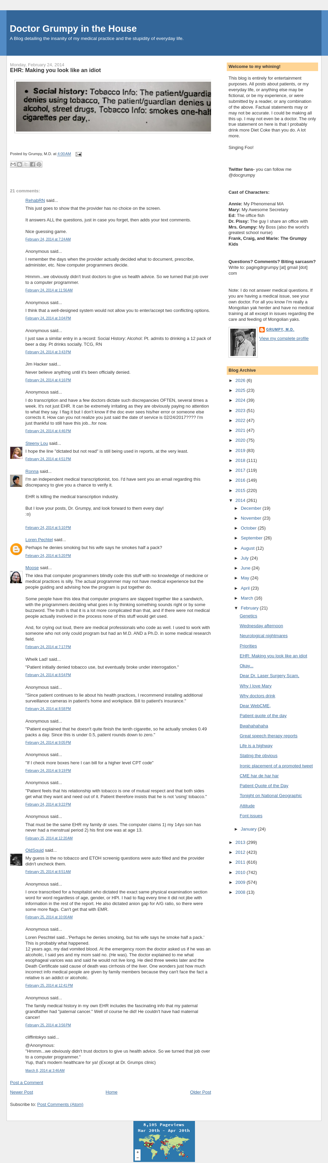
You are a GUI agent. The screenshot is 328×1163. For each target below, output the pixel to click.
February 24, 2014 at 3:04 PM (48, 318)
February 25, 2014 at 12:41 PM (49, 985)
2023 (241, 410)
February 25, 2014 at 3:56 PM (48, 1025)
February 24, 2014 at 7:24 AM (48, 239)
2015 (241, 490)
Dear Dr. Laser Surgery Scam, (269, 675)
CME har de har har (259, 775)
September (252, 538)
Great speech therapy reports (269, 735)
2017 (241, 470)
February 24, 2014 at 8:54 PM (48, 675)
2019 (241, 450)
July (245, 558)
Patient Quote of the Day (264, 785)
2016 (241, 480)
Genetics (248, 615)
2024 (241, 400)
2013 (241, 842)
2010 (241, 872)
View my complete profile (284, 338)
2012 (241, 852)
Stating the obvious (259, 755)
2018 (241, 460)
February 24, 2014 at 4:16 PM (48, 380)
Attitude (247, 805)
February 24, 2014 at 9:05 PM (48, 742)
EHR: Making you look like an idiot (55, 70)
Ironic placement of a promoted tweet (276, 765)
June (246, 568)
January (249, 829)
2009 (241, 882)
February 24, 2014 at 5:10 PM (48, 528)
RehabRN (35, 200)
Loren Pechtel (39, 539)
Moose (32, 567)
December (252, 508)
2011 (241, 862)
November (252, 518)
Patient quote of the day (263, 715)
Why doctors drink (257, 695)
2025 (241, 390)
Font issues (251, 815)
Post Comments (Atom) (60, 1104)
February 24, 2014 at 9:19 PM (48, 770)
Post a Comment (26, 1082)
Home (112, 1092)
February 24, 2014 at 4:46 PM (48, 431)
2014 (241, 500)
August (248, 548)
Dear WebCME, (255, 705)
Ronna (31, 471)
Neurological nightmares (264, 635)
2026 (241, 380)
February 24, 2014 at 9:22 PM (48, 804)
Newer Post (21, 1092)
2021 (241, 430)
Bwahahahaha (254, 725)
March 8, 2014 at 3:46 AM (45, 1070)
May (245, 577)
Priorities (248, 645)
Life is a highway (256, 745)
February (250, 608)
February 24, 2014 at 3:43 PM (48, 352)
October (249, 528)
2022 (241, 420)
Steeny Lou (36, 443)
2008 (241, 892)
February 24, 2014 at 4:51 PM (48, 459)
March (247, 598)
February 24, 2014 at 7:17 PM (48, 647)
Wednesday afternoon (261, 625)
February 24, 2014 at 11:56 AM (49, 290)
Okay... (246, 665)
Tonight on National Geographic (271, 795)
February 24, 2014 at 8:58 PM (48, 709)
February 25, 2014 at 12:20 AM (49, 838)
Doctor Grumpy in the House (73, 28)
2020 (241, 440)
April (246, 588)
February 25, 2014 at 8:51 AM (48, 872)
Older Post (200, 1092)
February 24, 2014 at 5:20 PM (48, 556)
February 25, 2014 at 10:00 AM (49, 917)
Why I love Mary (256, 685)
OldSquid (34, 850)
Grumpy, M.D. (280, 329)
